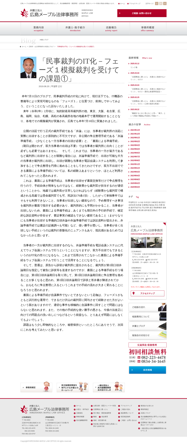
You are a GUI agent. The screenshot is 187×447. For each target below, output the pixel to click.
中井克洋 (147, 202)
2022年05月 (135, 153)
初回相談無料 (125, 416)
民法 (157, 205)
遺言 (151, 208)
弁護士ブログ (145, 413)
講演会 (154, 210)
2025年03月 (135, 187)
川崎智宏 (154, 202)
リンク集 (133, 67)
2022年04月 (135, 149)
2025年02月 (135, 183)
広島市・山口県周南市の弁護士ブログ (41, 46)
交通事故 (145, 205)
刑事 (161, 205)
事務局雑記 (145, 409)
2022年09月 (135, 160)
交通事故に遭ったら (100, 409)
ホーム (122, 3)
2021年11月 (135, 130)
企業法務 (140, 210)
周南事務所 (157, 208)
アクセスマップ (134, 3)
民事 (147, 208)
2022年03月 (135, 145)
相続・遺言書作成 (99, 420)
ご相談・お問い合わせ (129, 420)
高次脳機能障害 (82, 420)
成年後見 (147, 210)
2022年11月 (135, 164)
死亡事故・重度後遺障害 (102, 413)
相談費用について (127, 413)
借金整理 (104, 416)
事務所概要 (80, 416)
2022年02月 (135, 141)
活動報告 (79, 413)
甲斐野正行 (133, 202)
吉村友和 (132, 205)
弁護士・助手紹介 (82, 409)
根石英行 (162, 202)
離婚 (134, 210)
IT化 (143, 208)
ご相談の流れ (125, 409)
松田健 (138, 205)
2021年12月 (135, 134)
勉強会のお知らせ (147, 406)
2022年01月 (135, 138)
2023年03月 (135, 172)
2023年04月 (135, 176)
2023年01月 (135, 168)
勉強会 (152, 205)
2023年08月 (135, 179)
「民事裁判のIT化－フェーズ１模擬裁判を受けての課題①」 (75, 46)
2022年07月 (135, 157)
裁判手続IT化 (136, 208)
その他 (140, 202)
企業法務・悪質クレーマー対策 (104, 406)
